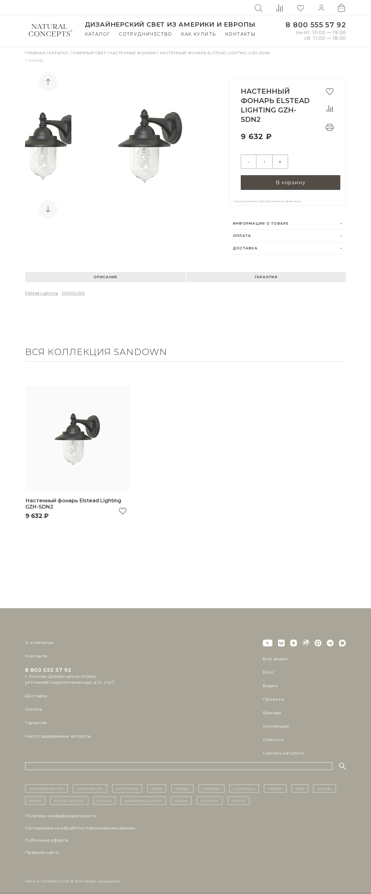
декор (156, 785)
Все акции (274, 655)
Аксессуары (127, 785)
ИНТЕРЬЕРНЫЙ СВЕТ (46, 785)
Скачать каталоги (282, 750)
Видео (270, 682)
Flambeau (211, 785)
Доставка (245, 245)
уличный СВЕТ (90, 785)
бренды (182, 785)
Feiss (300, 785)
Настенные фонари (133, 52)
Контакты (240, 34)
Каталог (97, 34)
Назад (34, 60)
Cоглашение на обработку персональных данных (80, 824)
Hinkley (275, 785)
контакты (210, 797)
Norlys (35, 797)
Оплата (242, 233)
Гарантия (266, 274)
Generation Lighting (143, 797)
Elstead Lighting (41, 289)
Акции (181, 797)
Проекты (273, 696)
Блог (268, 669)
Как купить (198, 34)
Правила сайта (42, 849)
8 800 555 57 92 (316, 25)
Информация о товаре (261, 220)
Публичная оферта (46, 836)
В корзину (290, 179)
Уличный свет (90, 52)
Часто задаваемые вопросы (57, 733)
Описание (105, 274)
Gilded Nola (244, 785)
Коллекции (275, 723)
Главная (35, 52)
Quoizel (324, 785)
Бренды (271, 709)
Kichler (104, 797)
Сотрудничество (145, 34)
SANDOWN (73, 289)
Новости (272, 736)
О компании (38, 639)
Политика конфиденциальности (60, 812)
